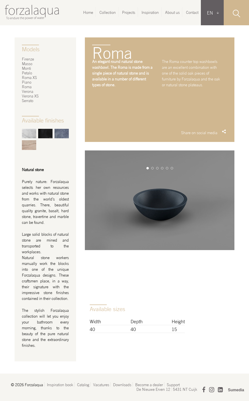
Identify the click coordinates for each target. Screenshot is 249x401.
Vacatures (101, 384)
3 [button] (157, 168)
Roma (27, 86)
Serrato (27, 100)
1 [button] (147, 168)
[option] (159, 227)
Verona (27, 91)
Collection (107, 12)
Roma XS (29, 77)
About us (172, 12)
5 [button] (167, 168)
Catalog (83, 384)
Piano (26, 82)
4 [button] (162, 168)
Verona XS (30, 96)
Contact (192, 12)
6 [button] (172, 168)
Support (173, 384)
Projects (128, 12)
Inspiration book (60, 384)
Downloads (122, 384)
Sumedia (236, 390)
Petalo (27, 72)
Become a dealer (149, 384)
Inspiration (150, 12)
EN (210, 12)
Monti (26, 68)
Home (88, 12)
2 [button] (152, 168)
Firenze (28, 59)
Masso (27, 63)
